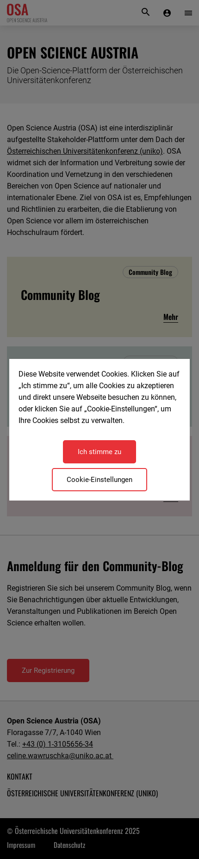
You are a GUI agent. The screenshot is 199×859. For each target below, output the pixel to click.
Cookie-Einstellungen (99, 479)
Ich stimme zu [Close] (99, 452)
